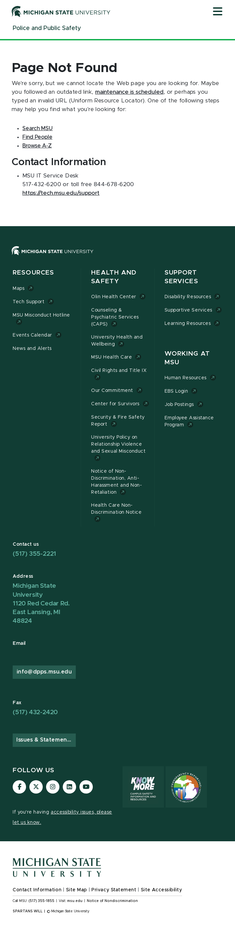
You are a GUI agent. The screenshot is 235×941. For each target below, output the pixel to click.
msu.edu (74, 901)
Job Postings (179, 404)
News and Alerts (32, 348)
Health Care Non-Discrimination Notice (116, 509)
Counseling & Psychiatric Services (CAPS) (115, 317)
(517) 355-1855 (41, 901)
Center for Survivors (115, 404)
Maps (18, 288)
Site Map (76, 890)
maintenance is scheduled (129, 92)
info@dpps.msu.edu (44, 671)
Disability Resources (188, 297)
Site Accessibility (161, 890)
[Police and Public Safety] (47, 28)
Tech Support (28, 302)
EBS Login (176, 391)
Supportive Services (188, 310)
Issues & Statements (44, 740)
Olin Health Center (113, 297)
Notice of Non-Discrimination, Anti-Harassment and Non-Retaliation (116, 482)
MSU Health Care (111, 357)
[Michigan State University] (61, 11)
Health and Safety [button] (114, 277)
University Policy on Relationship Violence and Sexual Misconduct (118, 444)
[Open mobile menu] (217, 12)
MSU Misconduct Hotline (41, 315)
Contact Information (37, 890)
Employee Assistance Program (189, 421)
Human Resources (186, 378)
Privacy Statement (113, 890)
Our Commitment (112, 390)
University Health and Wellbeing (117, 341)
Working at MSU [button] (187, 358)
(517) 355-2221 (34, 554)
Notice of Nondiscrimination (112, 901)
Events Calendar (32, 335)
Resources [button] (33, 273)
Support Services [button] (181, 277)
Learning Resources (188, 323)
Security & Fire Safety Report (118, 421)
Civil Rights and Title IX (119, 370)
